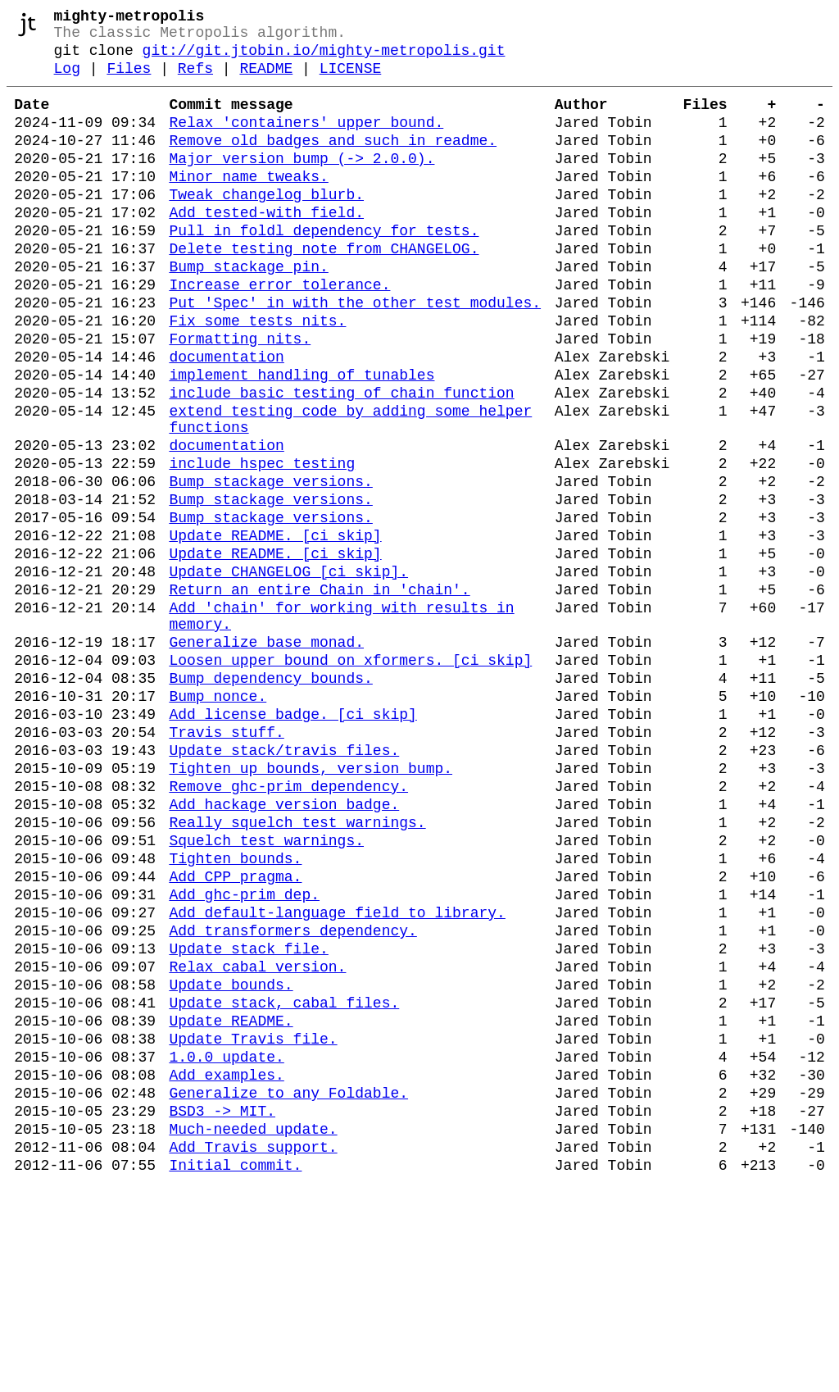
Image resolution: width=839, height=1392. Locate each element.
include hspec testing (262, 544)
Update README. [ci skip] (275, 629)
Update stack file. (248, 1118)
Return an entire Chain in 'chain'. (319, 693)
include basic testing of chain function (341, 461)
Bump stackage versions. (270, 565)
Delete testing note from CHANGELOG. (323, 290)
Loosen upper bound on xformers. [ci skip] (350, 777)
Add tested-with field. (266, 247)
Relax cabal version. (257, 1139)
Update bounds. (231, 1161)
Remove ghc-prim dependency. (288, 926)
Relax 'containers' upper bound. (306, 141)
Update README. (231, 1203)
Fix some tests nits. (257, 375)
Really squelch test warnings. (297, 969)
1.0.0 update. (226, 1246)
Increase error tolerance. (279, 333)
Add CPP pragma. (235, 1033)
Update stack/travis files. (284, 884)
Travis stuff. (226, 862)
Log (67, 80)
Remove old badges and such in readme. (333, 162)
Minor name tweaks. (248, 205)
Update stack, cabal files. (284, 1182)
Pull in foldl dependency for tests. (323, 269)
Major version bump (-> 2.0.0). (301, 183)
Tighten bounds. (235, 1011)
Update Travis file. (253, 1225)
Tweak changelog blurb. (266, 226)
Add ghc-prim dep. (244, 1054)
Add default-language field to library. (337, 1075)
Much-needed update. (253, 1331)
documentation (226, 418)
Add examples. (226, 1267)
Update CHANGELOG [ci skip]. (288, 672)
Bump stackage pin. (248, 311)
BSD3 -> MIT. (222, 1310)
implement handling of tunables (301, 439)
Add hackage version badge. (284, 948)
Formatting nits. (240, 397)
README (266, 80)
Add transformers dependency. (292, 1097)
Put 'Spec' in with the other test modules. (355, 354)
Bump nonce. (217, 820)
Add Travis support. (253, 1352)
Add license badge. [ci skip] (292, 841)
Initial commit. (235, 1374)
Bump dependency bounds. (270, 798)
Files (129, 80)
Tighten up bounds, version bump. (310, 905)
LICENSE (351, 80)
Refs (195, 80)
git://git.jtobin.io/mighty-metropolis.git (324, 59)
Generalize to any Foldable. (288, 1289)
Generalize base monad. (266, 756)
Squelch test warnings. (266, 990)
